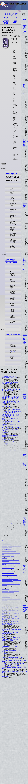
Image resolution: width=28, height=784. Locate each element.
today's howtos (4, 486)
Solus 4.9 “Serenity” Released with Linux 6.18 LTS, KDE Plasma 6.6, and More (25, 339)
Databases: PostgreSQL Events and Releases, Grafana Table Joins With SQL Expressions (10, 476)
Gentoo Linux (13, 347)
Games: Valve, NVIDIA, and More (8, 556)
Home (6, 13)
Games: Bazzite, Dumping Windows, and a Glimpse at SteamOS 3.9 (10, 419)
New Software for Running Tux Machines (9, 522)
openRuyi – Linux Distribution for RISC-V (9, 575)
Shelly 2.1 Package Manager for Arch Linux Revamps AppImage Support (25, 394)
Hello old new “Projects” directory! (8, 568)
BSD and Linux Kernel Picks (7, 488)
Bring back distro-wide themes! (15, 20)
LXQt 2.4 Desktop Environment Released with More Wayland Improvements (10, 491)
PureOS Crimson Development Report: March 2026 (11, 665)
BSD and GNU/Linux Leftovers (7, 536)
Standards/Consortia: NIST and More (9, 551)
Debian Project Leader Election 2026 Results (10, 450)
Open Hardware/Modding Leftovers (8, 540)
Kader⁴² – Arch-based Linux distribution (9, 441)
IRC (13, 13)
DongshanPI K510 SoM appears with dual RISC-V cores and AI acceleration (25, 569)
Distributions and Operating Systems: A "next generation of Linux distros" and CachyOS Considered (10, 402)
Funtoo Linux (13, 351)
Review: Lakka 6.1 (5, 506)
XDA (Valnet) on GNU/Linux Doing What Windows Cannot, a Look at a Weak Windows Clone (11, 412)
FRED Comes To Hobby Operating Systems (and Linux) (12, 657)
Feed (11, 15)
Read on (3, 163)
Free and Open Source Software (8, 439)
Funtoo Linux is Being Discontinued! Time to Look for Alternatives (11, 261)
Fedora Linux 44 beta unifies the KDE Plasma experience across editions (10, 383)
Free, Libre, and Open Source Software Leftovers (11, 530)
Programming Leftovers (6, 478)
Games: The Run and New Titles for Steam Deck (11, 473)
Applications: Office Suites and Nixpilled (9, 616)
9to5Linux (25, 19)
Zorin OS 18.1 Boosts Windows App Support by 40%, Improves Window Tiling (11, 624)
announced (12, 353)
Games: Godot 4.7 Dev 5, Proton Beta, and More (11, 637)
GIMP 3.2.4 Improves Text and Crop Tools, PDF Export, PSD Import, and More (11, 390)
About (10, 13)
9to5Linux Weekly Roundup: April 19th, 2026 (25, 206)
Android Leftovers (5, 432)
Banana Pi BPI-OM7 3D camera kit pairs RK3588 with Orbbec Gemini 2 (24, 521)
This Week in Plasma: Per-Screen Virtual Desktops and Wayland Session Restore (9, 377)
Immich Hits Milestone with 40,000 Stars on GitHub (6, 20)
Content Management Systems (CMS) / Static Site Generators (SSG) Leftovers (11, 547)
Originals (11, 14)
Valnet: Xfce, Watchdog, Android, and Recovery (11, 409)
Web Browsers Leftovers (6, 544)
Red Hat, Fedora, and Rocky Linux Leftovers (10, 621)
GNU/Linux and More (6, 597)
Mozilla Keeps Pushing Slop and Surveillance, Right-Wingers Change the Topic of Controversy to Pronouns (11, 470)
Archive (15, 14)
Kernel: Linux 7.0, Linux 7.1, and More (9, 538)
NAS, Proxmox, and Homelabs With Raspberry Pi (11, 427)
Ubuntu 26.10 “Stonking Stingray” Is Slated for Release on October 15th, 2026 (10, 444)
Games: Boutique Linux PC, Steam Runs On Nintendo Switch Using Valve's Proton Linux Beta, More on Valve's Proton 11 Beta (11, 533)
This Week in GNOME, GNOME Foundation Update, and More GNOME (10, 633)
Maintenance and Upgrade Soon (8, 406)
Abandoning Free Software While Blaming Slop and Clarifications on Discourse (11, 608)
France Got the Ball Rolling (7, 526)
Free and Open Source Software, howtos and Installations (13, 663)
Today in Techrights (5, 510)
